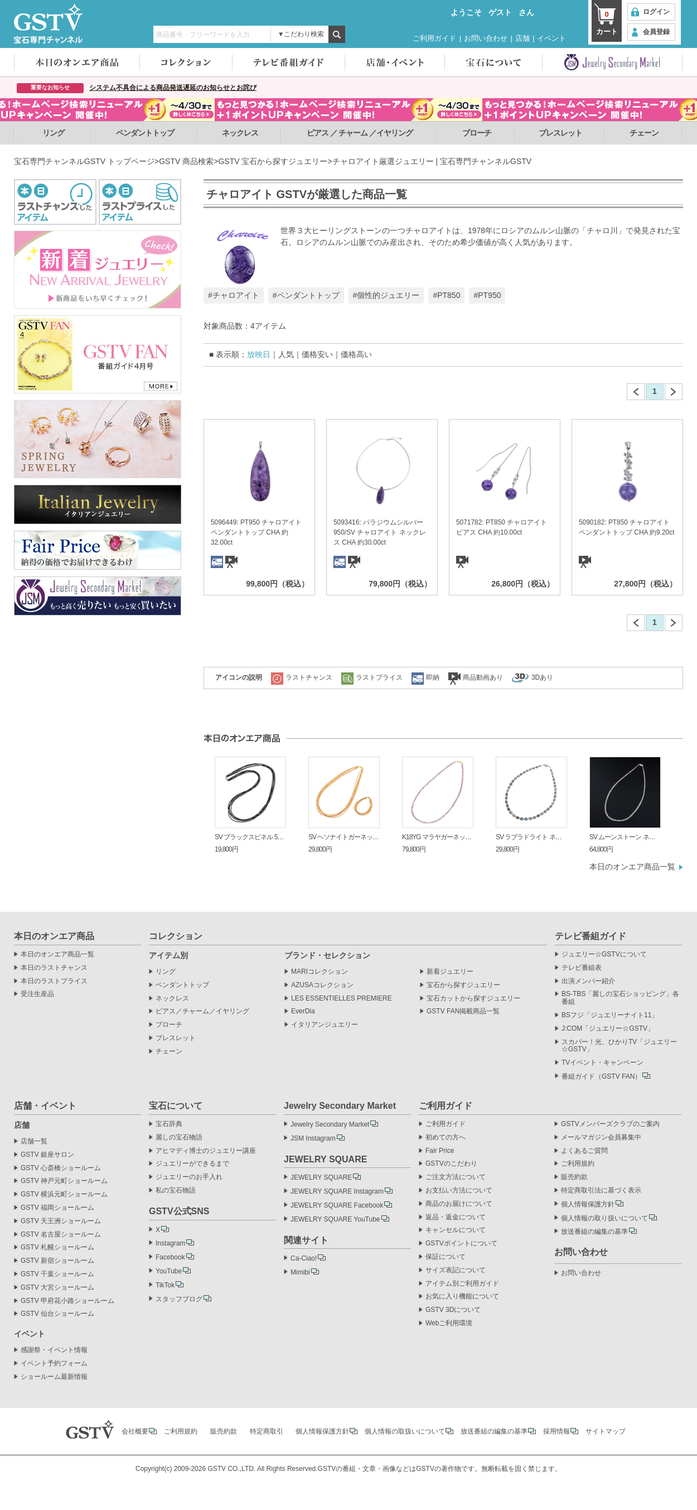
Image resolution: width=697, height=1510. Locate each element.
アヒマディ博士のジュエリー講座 (206, 1151)
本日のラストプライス (54, 981)
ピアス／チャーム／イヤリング (202, 1011)
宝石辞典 (169, 1124)
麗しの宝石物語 (179, 1137)
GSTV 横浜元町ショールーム (64, 1194)
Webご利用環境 (448, 1323)
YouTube (169, 1271)
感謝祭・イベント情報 (54, 1350)
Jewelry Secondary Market (330, 1124)
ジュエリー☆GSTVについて (604, 954)
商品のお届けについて (458, 1204)
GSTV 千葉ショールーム (57, 1274)
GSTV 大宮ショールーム (57, 1287)
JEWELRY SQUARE (321, 1177)
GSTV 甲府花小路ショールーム (67, 1301)
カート (607, 22)
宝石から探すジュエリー (463, 985)
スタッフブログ (179, 1299)
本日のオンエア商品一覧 (632, 866)
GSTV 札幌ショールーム (57, 1247)
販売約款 (574, 1177)
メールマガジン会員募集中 (601, 1137)
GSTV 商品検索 (186, 161)
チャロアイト (235, 295)
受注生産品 (37, 994)
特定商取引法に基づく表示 (601, 1190)
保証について (445, 1257)
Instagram (170, 1243)
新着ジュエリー (450, 971)
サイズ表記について (455, 1270)
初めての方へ (445, 1137)
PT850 (448, 295)
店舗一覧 (34, 1141)
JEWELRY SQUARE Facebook (337, 1205)
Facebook (170, 1257)
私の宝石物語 (176, 1190)
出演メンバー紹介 (588, 981)
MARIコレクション (319, 971)
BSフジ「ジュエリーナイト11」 (610, 1015)
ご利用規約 (577, 1163)
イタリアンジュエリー (324, 1024)
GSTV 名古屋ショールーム (61, 1234)
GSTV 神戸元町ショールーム (64, 1181)
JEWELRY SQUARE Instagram (337, 1191)
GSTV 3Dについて (453, 1310)
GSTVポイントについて (461, 1243)
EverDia (303, 1011)
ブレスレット (560, 132)
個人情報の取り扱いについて (604, 1218)
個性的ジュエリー (388, 295)
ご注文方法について (455, 1177)
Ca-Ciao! (304, 1258)
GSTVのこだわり (451, 1163)
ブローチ (476, 132)
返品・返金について (455, 1217)
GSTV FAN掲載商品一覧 (463, 1011)
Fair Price (439, 1151)
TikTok (165, 1285)
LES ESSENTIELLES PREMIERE (341, 998)
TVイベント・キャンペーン (602, 1062)
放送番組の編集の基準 (594, 1231)
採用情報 (556, 1431)
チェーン (644, 132)
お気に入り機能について (462, 1296)
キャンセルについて (455, 1230)
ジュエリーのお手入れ (189, 1177)
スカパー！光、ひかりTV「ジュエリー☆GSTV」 (619, 1046)
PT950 (489, 295)
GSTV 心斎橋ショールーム (61, 1168)
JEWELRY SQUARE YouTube (335, 1219)
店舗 (522, 38)
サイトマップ (605, 1431)
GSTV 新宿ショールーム (57, 1260)
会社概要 (135, 1431)
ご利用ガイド (434, 38)
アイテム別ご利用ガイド (462, 1283)
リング (53, 132)
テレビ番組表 (582, 968)
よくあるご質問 (584, 1151)
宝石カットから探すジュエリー (473, 998)
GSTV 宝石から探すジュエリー (272, 161)
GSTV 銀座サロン (47, 1154)
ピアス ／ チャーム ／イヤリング (360, 132)
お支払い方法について (458, 1190)
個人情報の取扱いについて (405, 1431)
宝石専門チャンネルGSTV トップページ (84, 161)
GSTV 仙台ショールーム (57, 1313)
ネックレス (240, 132)
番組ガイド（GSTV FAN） (601, 1076)
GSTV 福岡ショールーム (57, 1207)
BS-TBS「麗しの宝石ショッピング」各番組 (620, 998)
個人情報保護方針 (587, 1204)
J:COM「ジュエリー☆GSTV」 (608, 1028)
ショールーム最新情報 (54, 1377)
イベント (551, 38)
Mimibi (300, 1272)
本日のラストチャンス (54, 968)
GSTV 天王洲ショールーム (61, 1221)
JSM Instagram (313, 1138)
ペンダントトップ (145, 132)
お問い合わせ (485, 38)
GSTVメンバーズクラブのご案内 (610, 1124)
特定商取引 (266, 1431)
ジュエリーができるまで (192, 1163)
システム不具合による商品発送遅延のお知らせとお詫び (172, 88)
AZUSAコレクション (322, 985)
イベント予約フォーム (54, 1363)
